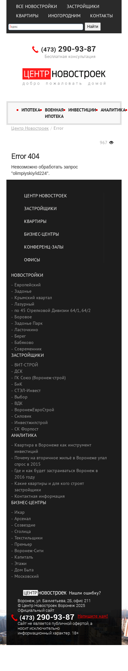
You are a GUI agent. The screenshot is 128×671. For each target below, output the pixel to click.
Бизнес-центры (41, 234)
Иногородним (64, 16)
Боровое (23, 317)
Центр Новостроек (30, 128)
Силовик (22, 416)
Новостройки (27, 275)
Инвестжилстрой (31, 422)
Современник (28, 349)
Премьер (23, 544)
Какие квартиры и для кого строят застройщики (49, 486)
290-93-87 (68, 49)
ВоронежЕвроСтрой (34, 410)
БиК (18, 384)
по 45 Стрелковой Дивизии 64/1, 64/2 (52, 310)
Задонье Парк (28, 323)
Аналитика (113, 110)
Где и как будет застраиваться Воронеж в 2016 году (56, 474)
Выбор (21, 397)
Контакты (101, 16)
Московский (26, 576)
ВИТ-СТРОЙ (26, 365)
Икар (19, 512)
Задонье (22, 291)
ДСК (18, 371)
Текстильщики (28, 538)
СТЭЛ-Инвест (27, 390)
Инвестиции (82, 110)
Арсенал (22, 518)
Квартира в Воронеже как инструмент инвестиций (52, 448)
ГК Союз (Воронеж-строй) (40, 378)
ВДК (18, 403)
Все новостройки (36, 6)
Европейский (27, 285)
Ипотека (30, 110)
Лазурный (24, 304)
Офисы (32, 260)
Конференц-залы (44, 247)
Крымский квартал (33, 297)
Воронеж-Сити (29, 550)
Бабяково (24, 342)
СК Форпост (26, 429)
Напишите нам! (93, 616)
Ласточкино (26, 329)
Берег (20, 336)
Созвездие (24, 525)
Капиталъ (23, 557)
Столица (22, 531)
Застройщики (83, 6)
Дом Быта (24, 570)
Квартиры (27, 16)
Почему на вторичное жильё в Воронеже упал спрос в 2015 (60, 461)
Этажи (20, 563)
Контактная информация (39, 496)
